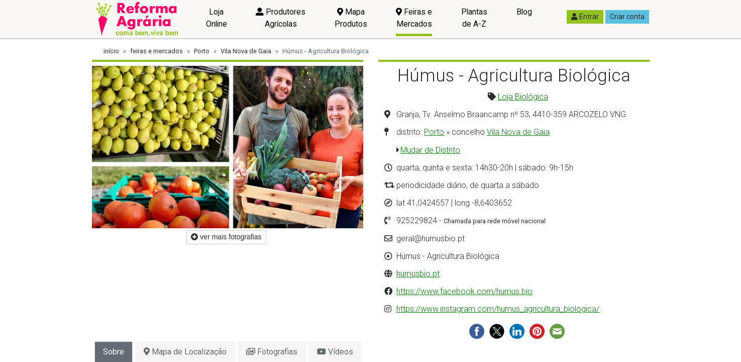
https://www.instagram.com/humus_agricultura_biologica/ (497, 309)
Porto (201, 51)
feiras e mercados (156, 51)
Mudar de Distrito (430, 150)
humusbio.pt (418, 274)
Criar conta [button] (627, 17)
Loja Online (216, 18)
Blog (524, 12)
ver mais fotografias (226, 237)
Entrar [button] (585, 17)
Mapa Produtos (351, 18)
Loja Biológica (523, 97)
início (111, 51)
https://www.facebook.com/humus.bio (464, 291)
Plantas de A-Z (474, 18)
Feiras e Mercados (414, 18)
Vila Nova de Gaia (246, 51)
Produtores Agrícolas (280, 18)
